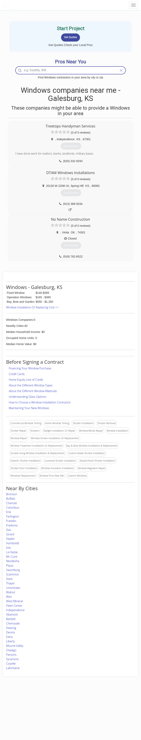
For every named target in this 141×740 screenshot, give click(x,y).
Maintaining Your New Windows (29, 408)
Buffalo (10, 498)
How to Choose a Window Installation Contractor (40, 402)
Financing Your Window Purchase (30, 368)
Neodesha (12, 561)
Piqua (9, 565)
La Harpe (12, 552)
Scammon (12, 574)
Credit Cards (17, 374)
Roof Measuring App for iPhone (67, 715)
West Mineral (14, 601)
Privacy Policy (106, 706)
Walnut (10, 592)
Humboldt (12, 543)
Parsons (11, 655)
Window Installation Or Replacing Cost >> (32, 307)
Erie (8, 512)
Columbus (12, 507)
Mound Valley (14, 646)
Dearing (11, 628)
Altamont (12, 614)
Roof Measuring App (61, 711)
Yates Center (14, 605)
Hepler (10, 539)
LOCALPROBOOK (25, 5)
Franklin (11, 521)
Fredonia (11, 525)
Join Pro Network (59, 702)
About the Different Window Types (30, 385)
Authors (102, 711)
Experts (54, 706)
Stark (9, 579)
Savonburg (13, 570)
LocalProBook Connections (113, 715)
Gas (8, 530)
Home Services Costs (24, 702)
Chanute (11, 503)
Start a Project (20, 711)
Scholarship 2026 (107, 702)
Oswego (11, 650)
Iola (8, 548)
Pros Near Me (20, 706)
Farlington (12, 516)
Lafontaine (13, 668)
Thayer (10, 583)
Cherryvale (13, 623)
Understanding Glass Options (27, 397)
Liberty (10, 641)
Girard (10, 534)
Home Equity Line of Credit (26, 380)
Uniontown (13, 588)
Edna (9, 637)
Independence (15, 610)
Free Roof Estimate (23, 715)
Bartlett (11, 619)
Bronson (11, 494)
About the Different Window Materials (33, 391)
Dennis (10, 632)
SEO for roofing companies (113, 720)
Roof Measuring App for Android (67, 720)
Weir (9, 597)
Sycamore (12, 659)
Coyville (11, 663)
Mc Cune (11, 556)
